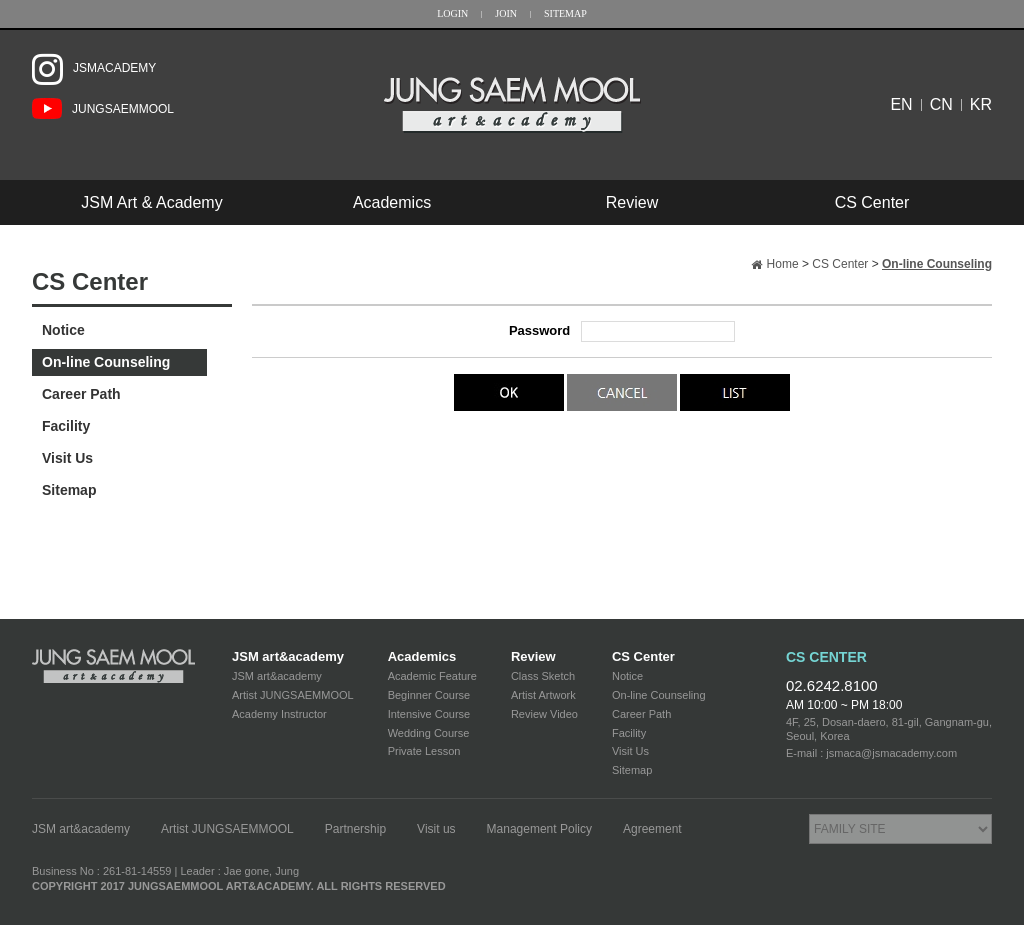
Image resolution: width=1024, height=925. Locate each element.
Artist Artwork (543, 695)
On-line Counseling (106, 362)
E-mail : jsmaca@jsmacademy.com (871, 753)
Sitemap (69, 490)
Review (632, 202)
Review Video (544, 714)
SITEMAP (565, 13)
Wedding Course (429, 733)
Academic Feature (432, 676)
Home (783, 264)
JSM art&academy (288, 656)
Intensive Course (429, 714)
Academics (392, 202)
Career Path (81, 394)
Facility (66, 426)
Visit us (436, 829)
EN (901, 104)
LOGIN (452, 13)
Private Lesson (424, 751)
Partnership (355, 829)
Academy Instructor (279, 714)
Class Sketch (543, 676)
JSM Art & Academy (151, 202)
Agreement (652, 829)
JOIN (506, 13)
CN (941, 104)
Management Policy (539, 829)
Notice (63, 330)
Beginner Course (429, 695)
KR (981, 104)
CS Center (872, 202)
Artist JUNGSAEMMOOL (293, 695)
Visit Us (67, 458)
